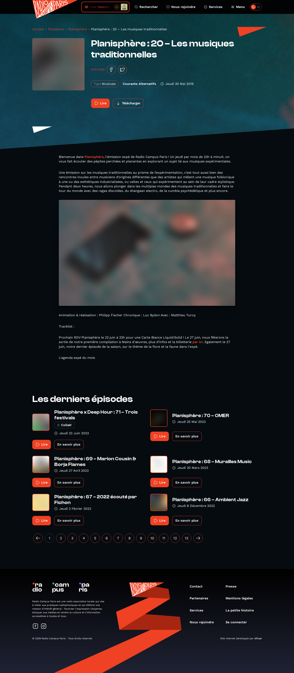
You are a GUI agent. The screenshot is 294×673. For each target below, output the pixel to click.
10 (152, 538)
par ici (198, 342)
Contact (198, 586)
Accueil (38, 29)
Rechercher (146, 7)
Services (213, 7)
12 (175, 538)
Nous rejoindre (180, 7)
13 (186, 538)
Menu (238, 7)
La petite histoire (242, 610)
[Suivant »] (198, 538)
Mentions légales (241, 598)
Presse (233, 586)
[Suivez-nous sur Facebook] (35, 626)
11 (163, 538)
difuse (258, 638)
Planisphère (77, 29)
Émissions (56, 29)
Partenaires (201, 598)
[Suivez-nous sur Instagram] (43, 626)
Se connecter (238, 622)
